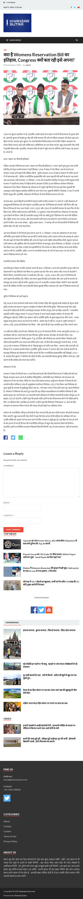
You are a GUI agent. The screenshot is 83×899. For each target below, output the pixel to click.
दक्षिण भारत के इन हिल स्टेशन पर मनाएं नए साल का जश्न (45, 703)
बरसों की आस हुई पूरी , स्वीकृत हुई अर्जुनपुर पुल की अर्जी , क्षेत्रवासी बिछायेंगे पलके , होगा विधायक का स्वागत (49, 740)
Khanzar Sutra (20, 895)
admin (28, 65)
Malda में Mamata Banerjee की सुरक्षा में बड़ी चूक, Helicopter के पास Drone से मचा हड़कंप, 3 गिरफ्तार (51, 569)
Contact (9, 515)
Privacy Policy (10, 841)
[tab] (12, 622)
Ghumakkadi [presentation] (12, 622)
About (7, 821)
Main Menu (15, 40)
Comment (8, 466)
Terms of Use (10, 836)
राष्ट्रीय (5, 50)
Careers (7, 831)
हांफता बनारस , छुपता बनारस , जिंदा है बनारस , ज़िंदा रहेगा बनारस (49, 630)
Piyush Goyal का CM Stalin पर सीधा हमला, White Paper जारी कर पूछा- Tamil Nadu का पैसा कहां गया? (49, 555)
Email (7, 503)
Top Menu (10, 2)
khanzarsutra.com (27, 891)
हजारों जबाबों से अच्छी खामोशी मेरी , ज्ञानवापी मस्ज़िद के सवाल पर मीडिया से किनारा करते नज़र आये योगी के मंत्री (49, 727)
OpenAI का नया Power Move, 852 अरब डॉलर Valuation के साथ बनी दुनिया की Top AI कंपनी (50, 542)
